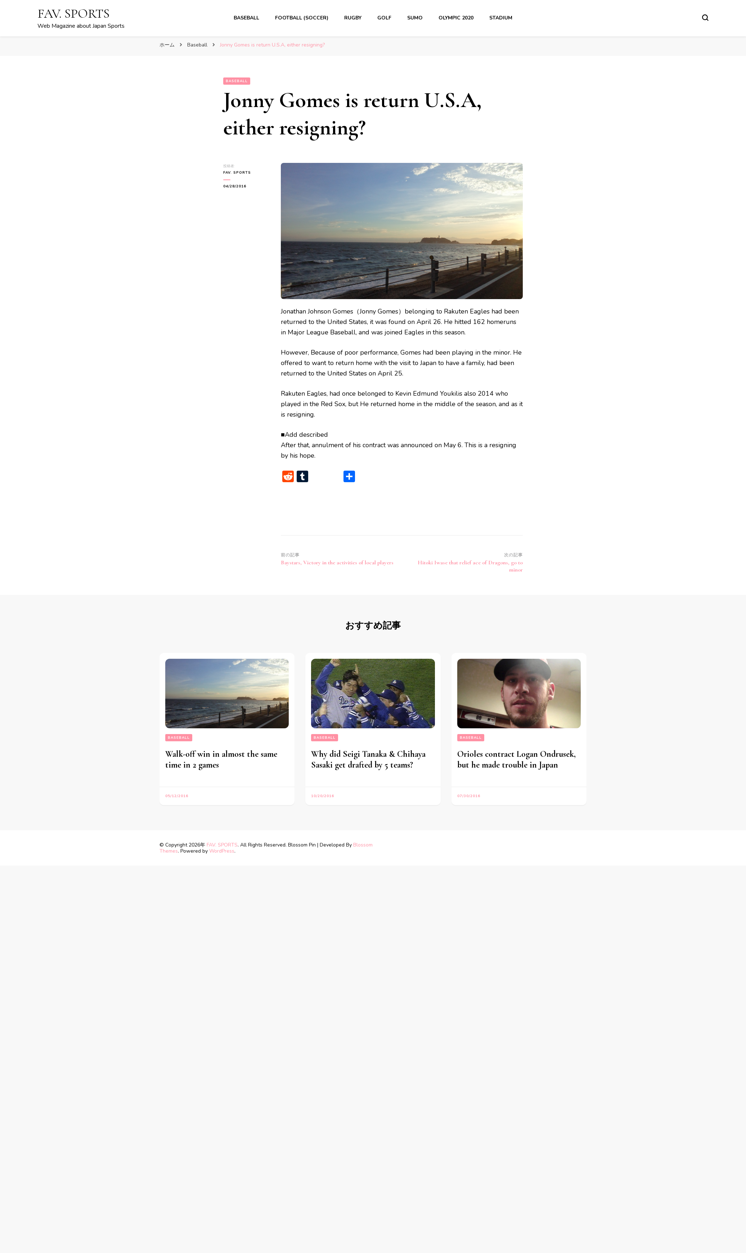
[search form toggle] (705, 17)
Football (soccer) (301, 17)
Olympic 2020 (456, 17)
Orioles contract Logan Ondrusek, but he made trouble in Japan (516, 759)
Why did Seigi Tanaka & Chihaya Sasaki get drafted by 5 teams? (368, 759)
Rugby (352, 17)
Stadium (500, 17)
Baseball (246, 17)
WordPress (221, 851)
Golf (384, 17)
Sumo (415, 17)
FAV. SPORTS (73, 13)
